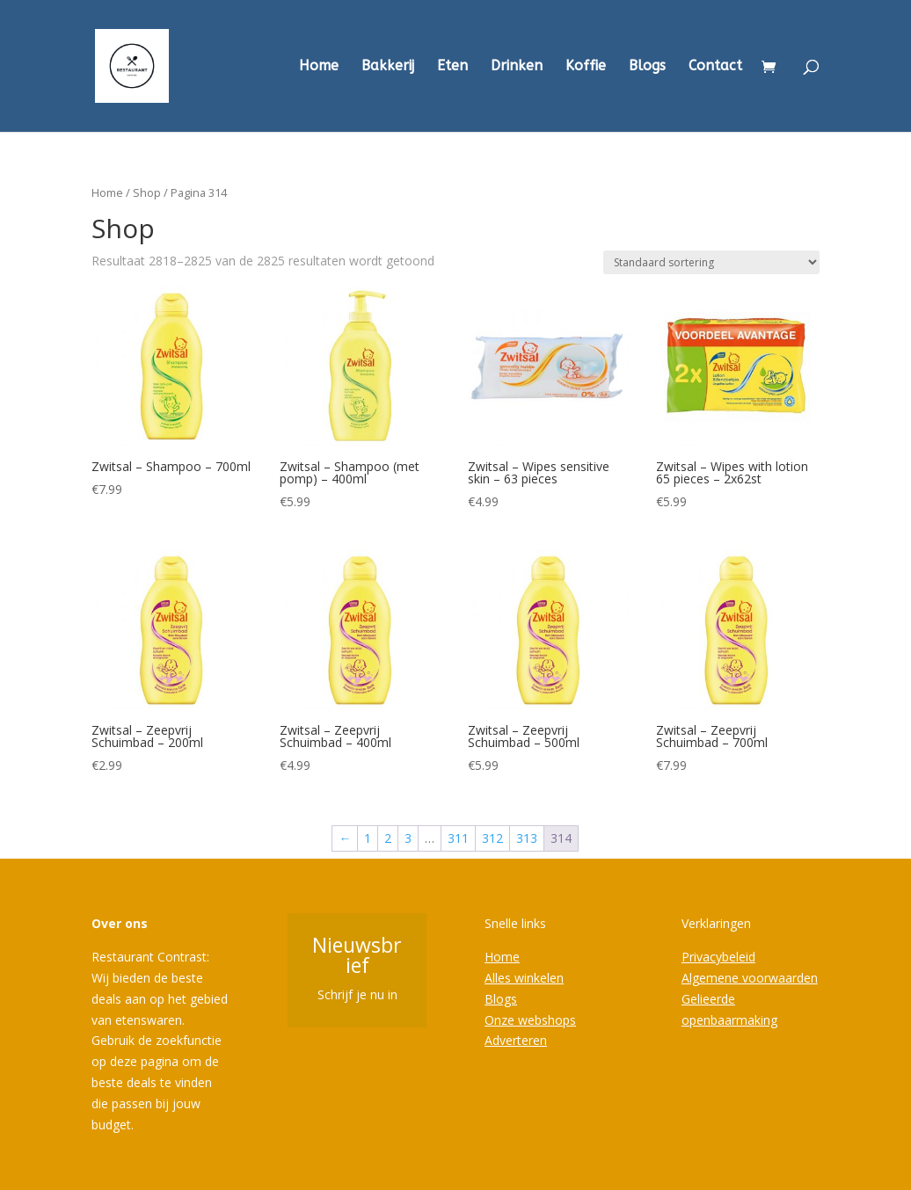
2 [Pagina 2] (387, 838)
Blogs (647, 67)
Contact (715, 67)
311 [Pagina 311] (458, 838)
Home (319, 67)
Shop (147, 192)
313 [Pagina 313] (526, 838)
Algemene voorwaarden (749, 977)
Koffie (585, 67)
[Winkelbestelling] (711, 262)
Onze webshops (530, 1020)
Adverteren (516, 1040)
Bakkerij (387, 67)
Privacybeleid (718, 956)
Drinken (517, 67)
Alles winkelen (524, 977)
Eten (452, 67)
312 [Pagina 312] (492, 838)
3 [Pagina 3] (408, 838)
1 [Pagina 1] (367, 838)
